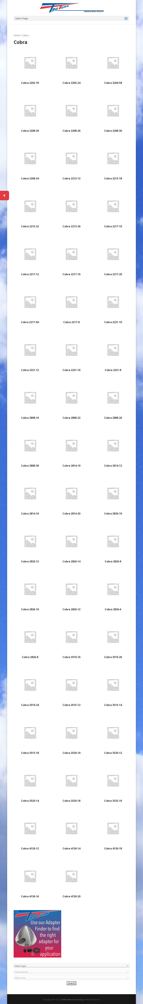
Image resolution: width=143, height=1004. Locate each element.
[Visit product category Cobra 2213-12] (71, 161)
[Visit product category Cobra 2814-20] (71, 496)
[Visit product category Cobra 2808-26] (113, 400)
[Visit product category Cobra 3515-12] (71, 687)
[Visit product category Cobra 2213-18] (113, 161)
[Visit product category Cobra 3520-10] (71, 735)
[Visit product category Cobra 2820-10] (113, 496)
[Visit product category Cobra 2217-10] (113, 209)
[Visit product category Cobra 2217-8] (71, 305)
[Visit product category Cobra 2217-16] (71, 257)
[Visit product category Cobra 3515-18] (30, 735)
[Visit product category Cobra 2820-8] (113, 544)
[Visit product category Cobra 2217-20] (113, 257)
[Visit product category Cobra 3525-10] (113, 783)
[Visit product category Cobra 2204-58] (113, 65)
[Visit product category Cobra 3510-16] (71, 640)
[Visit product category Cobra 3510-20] (113, 640)
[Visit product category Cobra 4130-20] (71, 879)
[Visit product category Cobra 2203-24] (71, 65)
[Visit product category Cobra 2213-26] (71, 209)
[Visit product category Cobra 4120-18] (113, 831)
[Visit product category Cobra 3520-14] (30, 783)
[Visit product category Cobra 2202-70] (30, 65)
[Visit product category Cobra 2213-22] (30, 209)
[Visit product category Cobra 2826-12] (71, 592)
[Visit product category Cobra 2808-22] (71, 400)
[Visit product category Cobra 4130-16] (30, 879)
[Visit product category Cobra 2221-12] (30, 353)
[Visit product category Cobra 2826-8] (30, 640)
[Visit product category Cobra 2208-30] (113, 113)
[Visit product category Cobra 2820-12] (30, 544)
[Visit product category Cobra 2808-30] (30, 448)
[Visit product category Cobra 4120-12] (30, 831)
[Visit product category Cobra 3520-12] (113, 735)
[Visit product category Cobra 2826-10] (30, 592)
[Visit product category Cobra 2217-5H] (30, 305)
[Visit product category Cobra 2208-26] (71, 113)
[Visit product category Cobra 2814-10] (71, 448)
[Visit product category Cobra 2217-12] (30, 257)
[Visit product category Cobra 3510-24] (30, 687)
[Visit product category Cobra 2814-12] (113, 448)
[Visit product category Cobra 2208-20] (30, 113)
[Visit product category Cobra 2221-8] (113, 353)
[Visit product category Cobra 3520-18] (71, 783)
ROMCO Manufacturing (72, 999)
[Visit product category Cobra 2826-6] (113, 592)
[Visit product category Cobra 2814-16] (30, 496)
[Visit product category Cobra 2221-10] (113, 305)
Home (17, 35)
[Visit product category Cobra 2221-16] (71, 353)
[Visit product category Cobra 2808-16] (30, 400)
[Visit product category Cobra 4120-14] (71, 831)
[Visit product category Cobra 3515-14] (113, 687)
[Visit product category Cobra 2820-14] (71, 544)
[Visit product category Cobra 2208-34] (30, 161)
